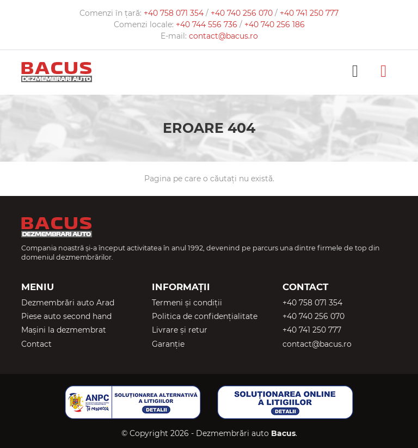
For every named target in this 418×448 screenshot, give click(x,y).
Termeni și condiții (187, 303)
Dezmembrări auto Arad (67, 303)
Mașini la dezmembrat (63, 330)
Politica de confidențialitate (204, 316)
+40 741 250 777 (309, 13)
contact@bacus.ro (223, 36)
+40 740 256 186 (274, 24)
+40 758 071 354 (175, 13)
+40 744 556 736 (207, 24)
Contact (36, 344)
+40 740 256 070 (243, 13)
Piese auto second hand (66, 316)
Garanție (168, 344)
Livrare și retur (179, 330)
